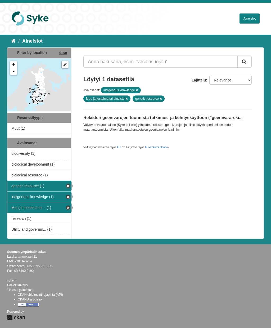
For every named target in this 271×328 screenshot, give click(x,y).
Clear (63, 53)
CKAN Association (30, 299)
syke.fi (11, 280)
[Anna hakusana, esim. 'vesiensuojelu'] (160, 62)
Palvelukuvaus (17, 285)
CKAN (16, 317)
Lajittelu (199, 80)
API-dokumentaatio (156, 147)
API (119, 147)
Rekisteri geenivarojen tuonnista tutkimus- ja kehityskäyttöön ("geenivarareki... (163, 117)
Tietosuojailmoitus (20, 290)
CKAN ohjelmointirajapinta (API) (40, 295)
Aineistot (249, 18)
